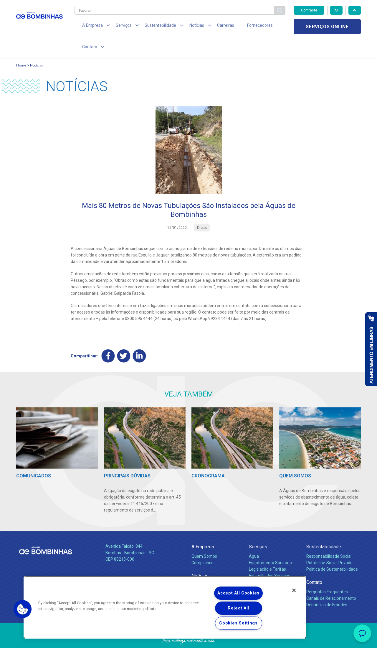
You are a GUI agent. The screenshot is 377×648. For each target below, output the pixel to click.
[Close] (293, 590)
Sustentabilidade (323, 527)
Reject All (238, 608)
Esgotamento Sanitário (270, 543)
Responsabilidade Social (328, 537)
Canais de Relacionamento (331, 579)
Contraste (309, 10)
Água (254, 537)
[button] (22, 609)
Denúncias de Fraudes (326, 585)
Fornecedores (243, 26)
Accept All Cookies (238, 593)
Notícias (36, 46)
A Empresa (202, 527)
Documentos (261, 563)
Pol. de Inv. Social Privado (329, 543)
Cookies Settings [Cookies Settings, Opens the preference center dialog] (238, 623)
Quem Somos (204, 537)
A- (354, 10)
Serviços (258, 527)
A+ (336, 10)
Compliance (202, 543)
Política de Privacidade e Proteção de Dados (188, 639)
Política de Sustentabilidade (332, 550)
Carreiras (211, 26)
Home (21, 46)
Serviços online (327, 26)
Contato (314, 563)
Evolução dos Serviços (269, 556)
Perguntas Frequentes (327, 572)
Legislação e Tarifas (267, 550)
